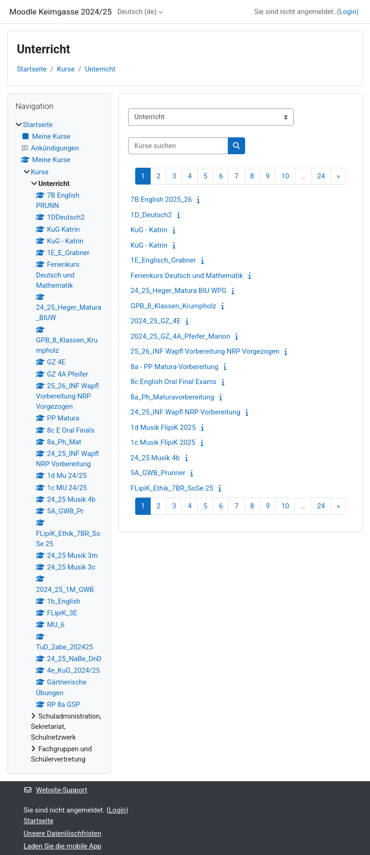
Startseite (32, 69)
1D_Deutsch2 (151, 215)
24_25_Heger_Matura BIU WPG (178, 290)
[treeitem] (59, 442)
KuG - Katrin (149, 230)
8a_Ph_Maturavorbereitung (172, 397)
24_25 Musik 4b (155, 458)
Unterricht (100, 69)
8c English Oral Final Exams (174, 382)
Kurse (66, 69)
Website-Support (55, 790)
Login (347, 11)
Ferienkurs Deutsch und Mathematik (187, 275)
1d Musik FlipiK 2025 (163, 427)
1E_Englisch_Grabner (163, 260)
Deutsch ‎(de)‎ (137, 11)
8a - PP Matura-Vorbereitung (174, 367)
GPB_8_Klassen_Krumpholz (173, 306)
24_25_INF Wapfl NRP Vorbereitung (185, 412)
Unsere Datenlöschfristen (63, 833)
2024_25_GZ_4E (156, 321)
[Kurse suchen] (178, 145)
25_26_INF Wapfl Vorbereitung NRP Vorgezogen (205, 351)
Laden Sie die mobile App (63, 846)
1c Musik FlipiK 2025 (163, 442)
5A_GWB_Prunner (158, 473)
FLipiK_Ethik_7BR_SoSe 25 (172, 488)
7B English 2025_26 (161, 199)
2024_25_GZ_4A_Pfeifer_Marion (180, 336)
